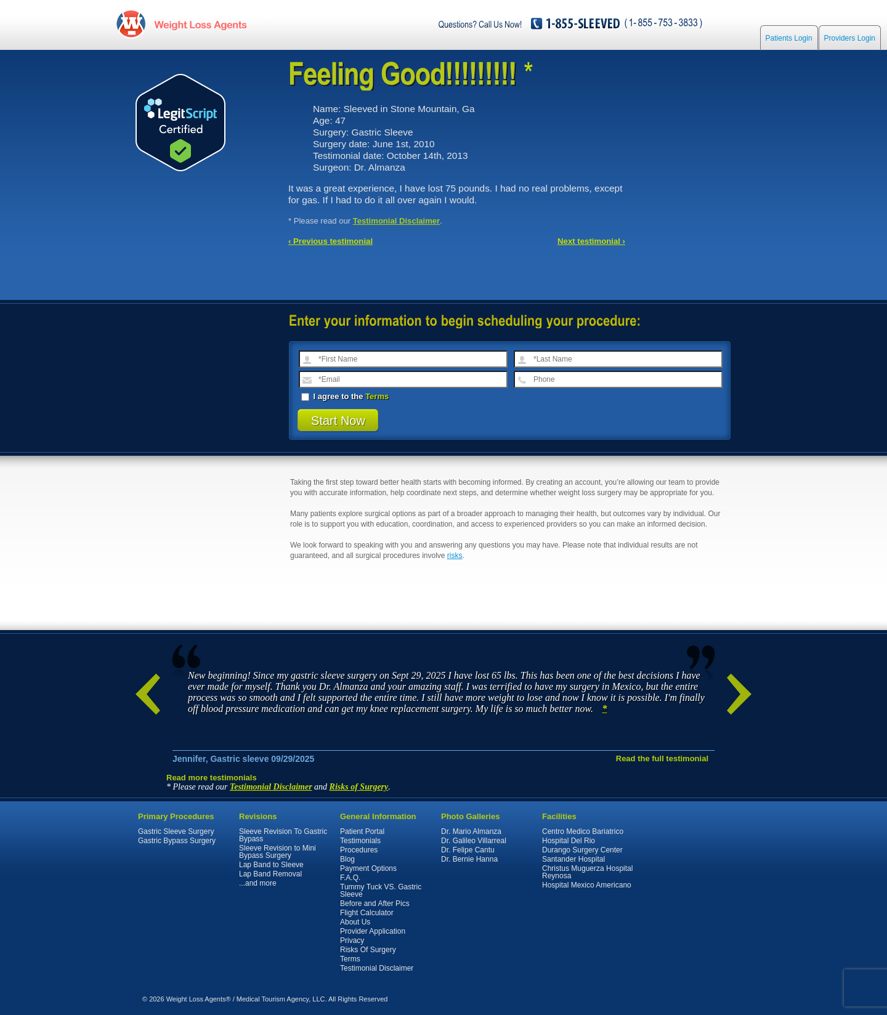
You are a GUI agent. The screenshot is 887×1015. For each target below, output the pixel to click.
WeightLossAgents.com (200, 24)
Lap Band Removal (270, 874)
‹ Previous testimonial (330, 241)
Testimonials (360, 840)
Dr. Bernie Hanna (469, 859)
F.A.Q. (350, 877)
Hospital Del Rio (568, 840)
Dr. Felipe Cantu (468, 850)
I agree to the (345, 396)
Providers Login (849, 38)
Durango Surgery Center (582, 850)
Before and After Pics (375, 903)
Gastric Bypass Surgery (177, 840)
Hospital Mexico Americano (586, 885)
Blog (347, 859)
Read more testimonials (211, 777)
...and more (258, 883)
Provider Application (372, 931)
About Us (355, 922)
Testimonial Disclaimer (396, 220)
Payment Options (368, 868)
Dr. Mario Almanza (471, 831)
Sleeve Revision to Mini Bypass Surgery (277, 852)
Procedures (359, 850)
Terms (377, 396)
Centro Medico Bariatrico (582, 831)
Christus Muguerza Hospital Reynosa (587, 872)
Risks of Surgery (359, 786)
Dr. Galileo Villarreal (473, 840)
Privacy (352, 940)
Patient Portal (362, 831)
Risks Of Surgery (368, 949)
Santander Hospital (573, 859)
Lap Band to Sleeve (271, 864)
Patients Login (789, 38)
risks (455, 555)
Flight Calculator (367, 912)
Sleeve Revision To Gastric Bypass (283, 835)
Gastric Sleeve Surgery (176, 831)
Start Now (338, 420)
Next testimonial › (591, 241)
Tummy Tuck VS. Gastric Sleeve (380, 891)
